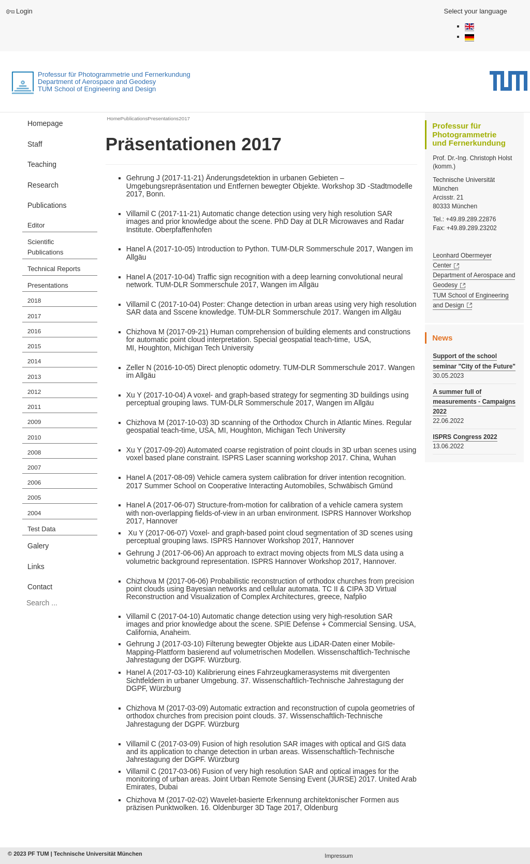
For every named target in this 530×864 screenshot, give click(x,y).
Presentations (47, 285)
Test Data (41, 529)
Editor (36, 225)
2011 (34, 406)
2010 (34, 437)
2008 (34, 452)
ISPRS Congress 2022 (465, 437)
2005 (34, 497)
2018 (34, 300)
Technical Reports (53, 269)
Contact (39, 587)
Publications (47, 205)
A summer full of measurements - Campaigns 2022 (474, 401)
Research (42, 185)
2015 (34, 346)
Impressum (338, 856)
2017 (34, 316)
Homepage (45, 123)
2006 (34, 482)
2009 (34, 422)
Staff (34, 144)
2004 (34, 513)
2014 (34, 361)
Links (36, 566)
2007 (34, 467)
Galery (38, 546)
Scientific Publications (45, 247)
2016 (34, 331)
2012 (34, 391)
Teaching (41, 164)
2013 (34, 376)
